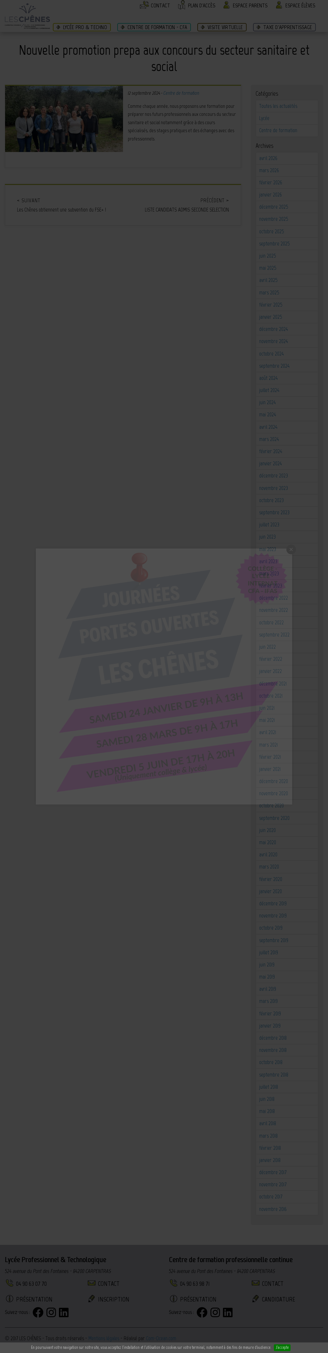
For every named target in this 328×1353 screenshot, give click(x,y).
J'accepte (282, 1347)
